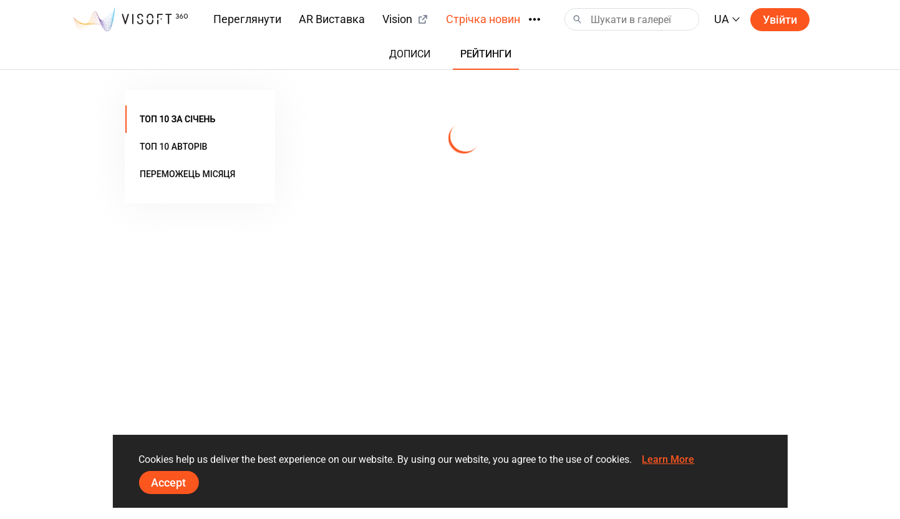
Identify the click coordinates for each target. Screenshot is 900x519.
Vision (405, 19)
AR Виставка (332, 19)
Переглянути (247, 19)
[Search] (631, 19)
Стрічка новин (483, 19)
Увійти (780, 19)
